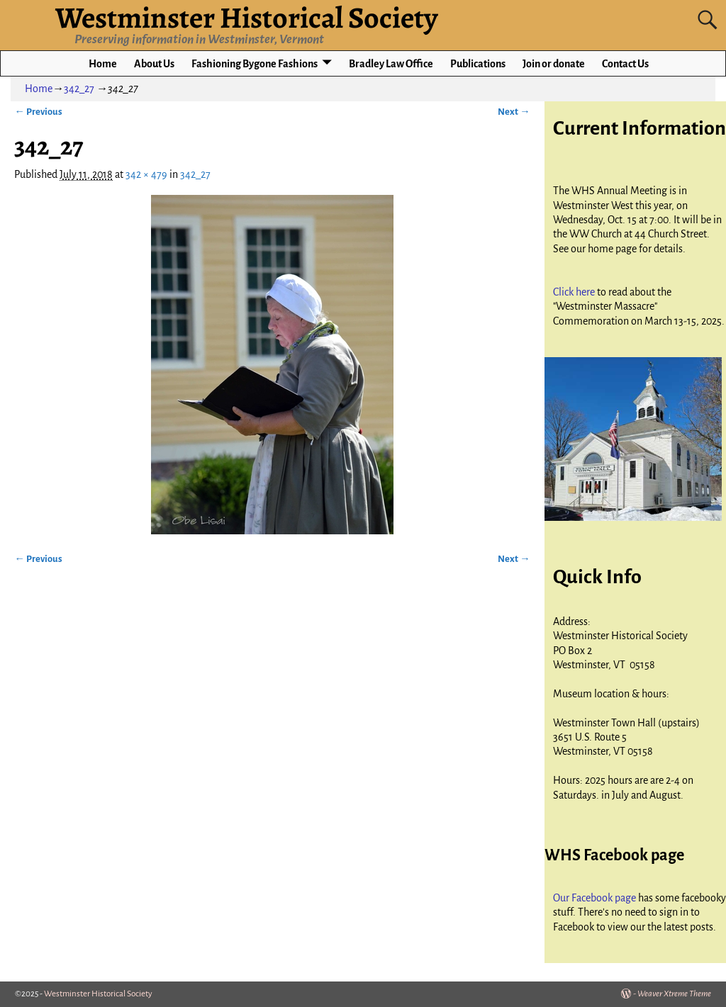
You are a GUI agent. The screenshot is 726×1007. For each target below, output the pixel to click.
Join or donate (554, 63)
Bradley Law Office (391, 63)
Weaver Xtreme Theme (674, 993)
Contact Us (625, 63)
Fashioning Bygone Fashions (254, 63)
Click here (575, 292)
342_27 (79, 88)
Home (103, 63)
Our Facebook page (595, 898)
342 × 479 (146, 174)
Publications (478, 63)
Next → (514, 111)
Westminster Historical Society (98, 993)
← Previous (38, 111)
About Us (154, 63)
